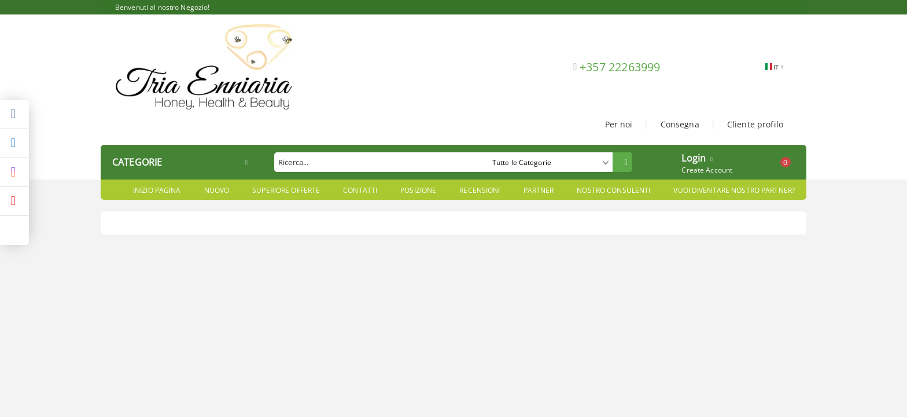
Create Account (706, 170)
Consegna (680, 124)
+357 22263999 (620, 67)
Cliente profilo (755, 124)
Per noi (619, 124)
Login (693, 157)
